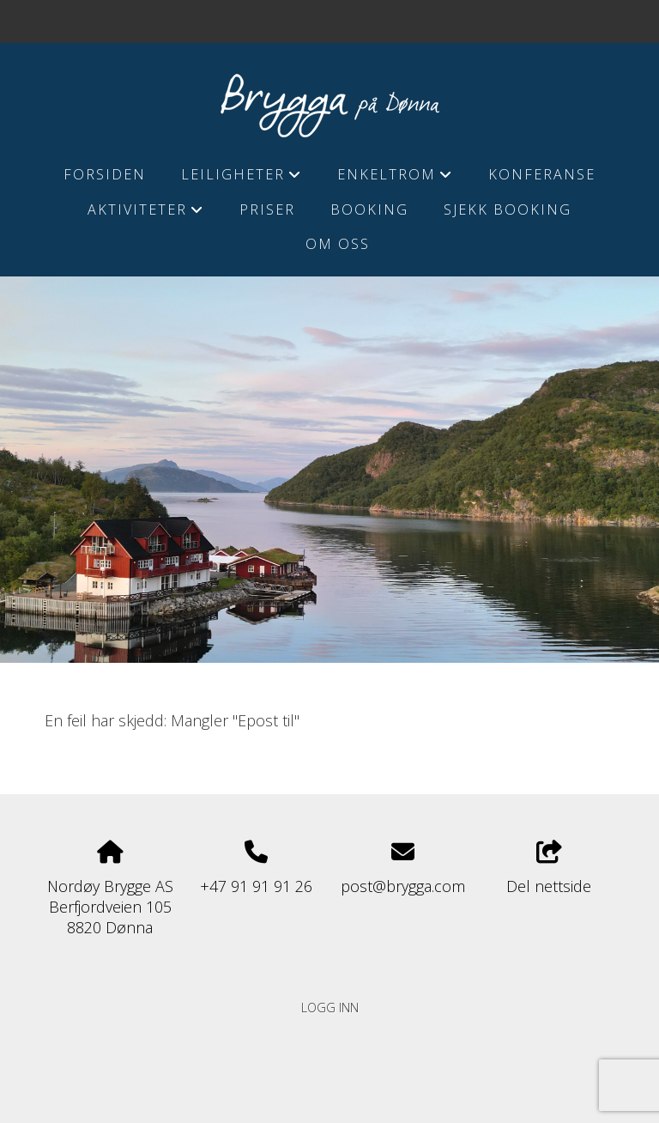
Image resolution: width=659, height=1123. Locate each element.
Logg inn (330, 1007)
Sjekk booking (507, 209)
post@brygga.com (403, 886)
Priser (267, 209)
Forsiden (104, 174)
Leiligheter (241, 178)
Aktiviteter (146, 213)
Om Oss (337, 243)
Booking (369, 209)
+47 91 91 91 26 (256, 886)
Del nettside (548, 868)
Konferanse (542, 174)
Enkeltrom (395, 178)
